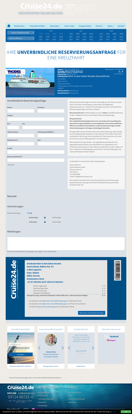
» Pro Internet (42, 396)
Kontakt (121, 26)
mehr (114, 411)
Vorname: (41, 107)
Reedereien (19, 26)
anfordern (20, 354)
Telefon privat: (12, 132)
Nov (54, 39)
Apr (91, 33)
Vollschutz (32, 222)
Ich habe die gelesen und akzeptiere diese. (51, 307)
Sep (40, 39)
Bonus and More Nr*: (14, 157)
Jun (47, 36)
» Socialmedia (42, 406)
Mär (84, 33)
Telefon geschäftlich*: (45, 132)
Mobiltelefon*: (12, 140)
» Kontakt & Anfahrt (75, 392)
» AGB (70, 396)
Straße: (10, 115)
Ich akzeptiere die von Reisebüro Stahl (54, 301)
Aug (61, 36)
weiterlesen (80, 366)
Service (99, 26)
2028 (111, 31)
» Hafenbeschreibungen (45, 399)
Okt (47, 39)
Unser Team (69, 26)
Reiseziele (55, 26)
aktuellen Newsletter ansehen (20, 366)
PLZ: (8, 124)
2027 (81, 31)
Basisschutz (32, 217)
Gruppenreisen (85, 26)
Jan (71, 33)
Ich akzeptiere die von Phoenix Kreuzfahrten (56, 304)
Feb (77, 33)
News (110, 26)
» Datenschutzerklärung (76, 399)
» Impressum (72, 402)
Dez (61, 39)
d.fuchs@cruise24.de (51, 357)
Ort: (23, 124)
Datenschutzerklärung (46, 307)
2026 (51, 31)
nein (29, 213)
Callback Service (86, 4)
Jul (54, 36)
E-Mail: (9, 148)
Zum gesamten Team (50, 366)
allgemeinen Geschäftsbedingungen (54, 301)
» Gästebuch (41, 402)
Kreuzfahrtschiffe (38, 26)
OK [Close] (126, 412)
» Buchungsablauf (43, 392)
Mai (40, 36)
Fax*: (39, 140)
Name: (9, 107)
